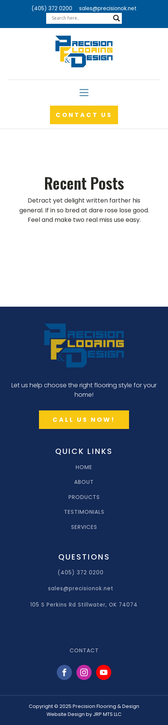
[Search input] (80, 18)
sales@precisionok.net (108, 8)
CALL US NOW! (84, 419)
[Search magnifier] (116, 18)
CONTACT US (84, 115)
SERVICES (84, 527)
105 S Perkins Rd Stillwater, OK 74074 (84, 604)
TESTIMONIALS (84, 512)
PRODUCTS (84, 497)
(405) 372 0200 (51, 8)
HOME (84, 467)
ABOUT (84, 482)
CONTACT (84, 650)
